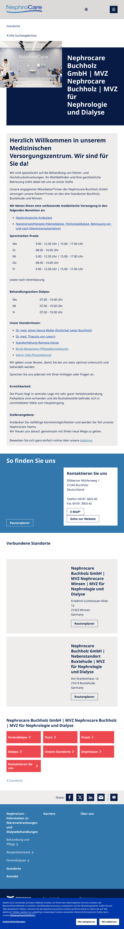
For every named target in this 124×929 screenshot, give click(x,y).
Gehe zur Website (83, 519)
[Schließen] (118, 903)
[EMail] (101, 797)
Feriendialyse (17, 737)
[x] (80, 797)
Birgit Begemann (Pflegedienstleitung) (42, 349)
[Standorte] (13, 26)
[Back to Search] (21, 35)
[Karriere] (50, 813)
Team (49, 737)
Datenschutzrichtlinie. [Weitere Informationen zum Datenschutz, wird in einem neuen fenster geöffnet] (23, 915)
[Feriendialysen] (19, 860)
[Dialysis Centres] (14, 780)
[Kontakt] (13, 876)
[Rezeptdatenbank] (21, 852)
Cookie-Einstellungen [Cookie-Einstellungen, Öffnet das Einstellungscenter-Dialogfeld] (14, 921)
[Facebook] (69, 797)
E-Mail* (75, 512)
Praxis (85, 737)
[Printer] (114, 797)
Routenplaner (20, 523)
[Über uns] (89, 813)
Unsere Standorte (58, 752)
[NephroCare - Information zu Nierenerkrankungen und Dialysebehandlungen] (24, 822)
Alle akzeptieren (86, 921)
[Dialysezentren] (15, 868)
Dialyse (13, 752)
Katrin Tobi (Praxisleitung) (33, 355)
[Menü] (114, 9)
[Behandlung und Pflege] (24, 842)
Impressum (89, 752)
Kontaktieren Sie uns (20, 766)
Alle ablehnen (109, 921)
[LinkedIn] (90, 797)
